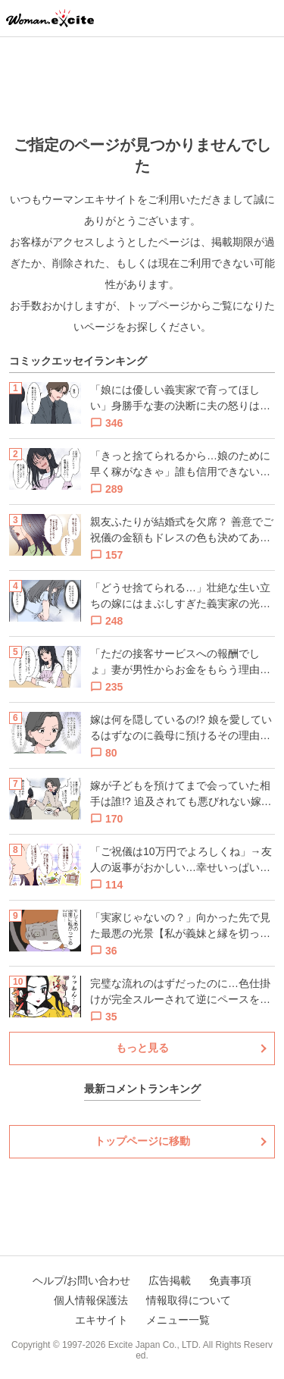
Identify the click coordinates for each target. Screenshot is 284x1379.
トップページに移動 (142, 1141)
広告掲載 (169, 1280)
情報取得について (188, 1300)
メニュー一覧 (178, 1320)
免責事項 (230, 1280)
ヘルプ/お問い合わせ (82, 1280)
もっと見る (142, 1048)
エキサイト (101, 1320)
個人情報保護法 (91, 1300)
